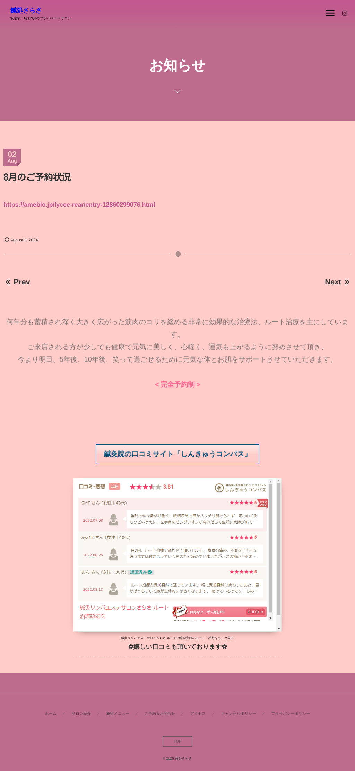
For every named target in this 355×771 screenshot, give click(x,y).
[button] (178, 454)
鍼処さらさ (26, 10)
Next (338, 281)
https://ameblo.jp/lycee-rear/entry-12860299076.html (79, 204)
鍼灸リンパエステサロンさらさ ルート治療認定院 (156, 638)
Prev (16, 281)
